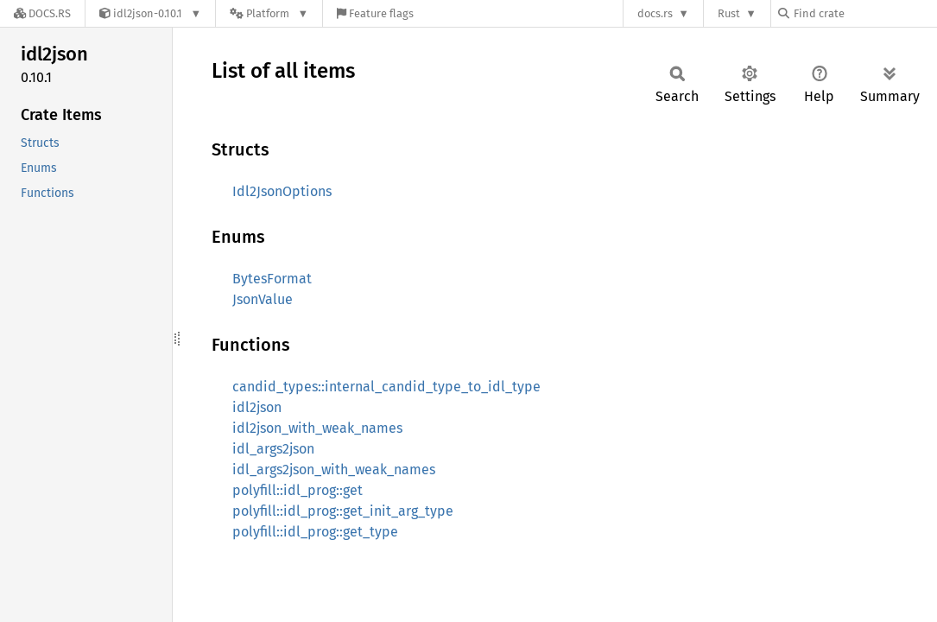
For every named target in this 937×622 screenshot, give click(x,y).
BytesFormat (272, 278)
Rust (729, 13)
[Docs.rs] (42, 13)
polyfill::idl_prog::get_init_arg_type (342, 511)
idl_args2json (273, 449)
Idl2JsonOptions (282, 191)
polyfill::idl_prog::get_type (315, 532)
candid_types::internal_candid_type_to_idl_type (386, 386)
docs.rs (655, 13)
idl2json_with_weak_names (317, 428)
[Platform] (269, 13)
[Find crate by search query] (864, 13)
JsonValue (262, 299)
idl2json (257, 407)
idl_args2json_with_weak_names (333, 469)
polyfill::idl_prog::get (297, 490)
